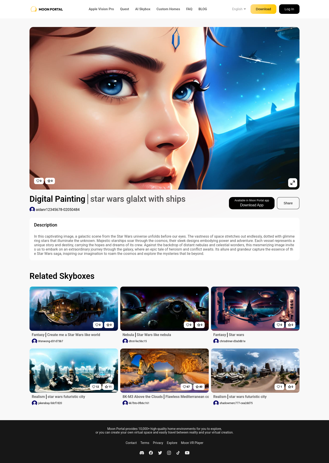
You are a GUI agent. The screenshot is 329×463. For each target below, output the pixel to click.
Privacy (158, 443)
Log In (289, 9)
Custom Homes (168, 9)
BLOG (203, 9)
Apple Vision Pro (101, 9)
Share (288, 203)
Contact (131, 443)
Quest (124, 9)
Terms (144, 443)
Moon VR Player (192, 443)
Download (263, 9)
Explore (172, 443)
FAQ (189, 9)
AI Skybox (142, 9)
